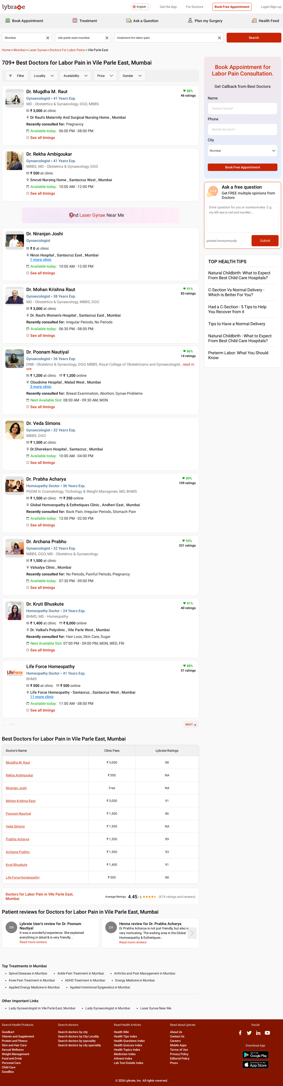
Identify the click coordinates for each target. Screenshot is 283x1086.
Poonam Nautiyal (18, 813)
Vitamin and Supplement (18, 1036)
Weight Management (15, 1054)
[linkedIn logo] (258, 1034)
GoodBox (8, 1071)
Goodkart (8, 1032)
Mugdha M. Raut (18, 762)
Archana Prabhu (18, 852)
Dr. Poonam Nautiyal (47, 352)
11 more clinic (42, 697)
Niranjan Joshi (16, 788)
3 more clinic (40, 386)
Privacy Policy (179, 1054)
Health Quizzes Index (128, 1045)
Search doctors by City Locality (78, 1036)
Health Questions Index (129, 1041)
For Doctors (194, 7)
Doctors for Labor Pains (67, 50)
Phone (213, 119)
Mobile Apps (178, 1045)
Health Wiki (121, 1032)
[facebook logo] (240, 1034)
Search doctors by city (73, 1032)
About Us (176, 1032)
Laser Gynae (37, 50)
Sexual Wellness (13, 1049)
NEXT (191, 725)
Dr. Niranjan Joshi (44, 233)
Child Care (8, 1067)
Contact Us (177, 1036)
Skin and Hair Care (14, 1045)
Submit (265, 241)
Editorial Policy (179, 1058)
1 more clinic (40, 259)
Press (174, 1063)
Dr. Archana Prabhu (46, 541)
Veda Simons (15, 826)
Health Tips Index (125, 1036)
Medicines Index (125, 1054)
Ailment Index (123, 1058)
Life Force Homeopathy (50, 666)
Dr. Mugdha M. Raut (47, 91)
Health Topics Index (127, 1049)
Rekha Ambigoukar (19, 775)
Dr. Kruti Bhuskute (45, 604)
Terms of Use (179, 1049)
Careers (175, 1041)
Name (213, 98)
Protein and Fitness (14, 1041)
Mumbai (19, 50)
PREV (9, 725)
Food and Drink (12, 1058)
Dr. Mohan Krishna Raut (50, 289)
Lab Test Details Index (128, 1063)
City (211, 140)
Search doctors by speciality (76, 1041)
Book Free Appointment (232, 7)
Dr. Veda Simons (43, 423)
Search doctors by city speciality (79, 1045)
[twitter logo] (249, 1034)
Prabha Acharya (17, 839)
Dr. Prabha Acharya (46, 479)
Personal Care (11, 1063)
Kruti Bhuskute (16, 864)
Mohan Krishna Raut (21, 801)
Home (6, 50)
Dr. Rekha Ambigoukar (49, 154)
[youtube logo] (267, 1034)
